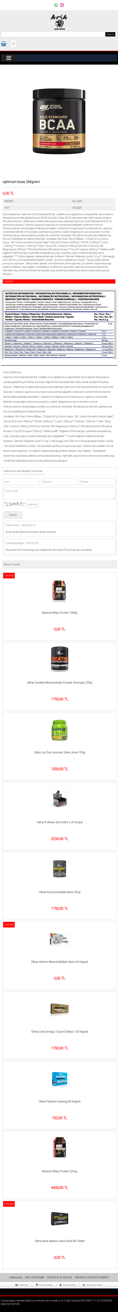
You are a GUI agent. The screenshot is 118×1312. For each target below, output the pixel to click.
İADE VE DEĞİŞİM (34, 1277)
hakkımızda (16, 1277)
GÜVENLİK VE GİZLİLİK (60, 1277)
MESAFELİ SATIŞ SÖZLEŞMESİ (92, 1277)
